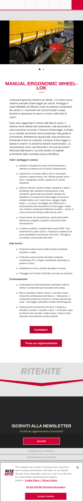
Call (54, 5)
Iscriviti (41, 441)
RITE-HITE (12, 5)
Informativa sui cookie (41, 457)
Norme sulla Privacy (42, 451)
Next (72, 42)
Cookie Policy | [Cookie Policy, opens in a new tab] (33, 480)
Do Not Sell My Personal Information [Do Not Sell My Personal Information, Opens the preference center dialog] (45, 487)
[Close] (77, 467)
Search (65, 5)
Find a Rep (42, 5)
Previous (10, 42)
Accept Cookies (45, 496)
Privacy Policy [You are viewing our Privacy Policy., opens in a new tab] (49, 480)
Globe (31, 5)
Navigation (77, 5)
